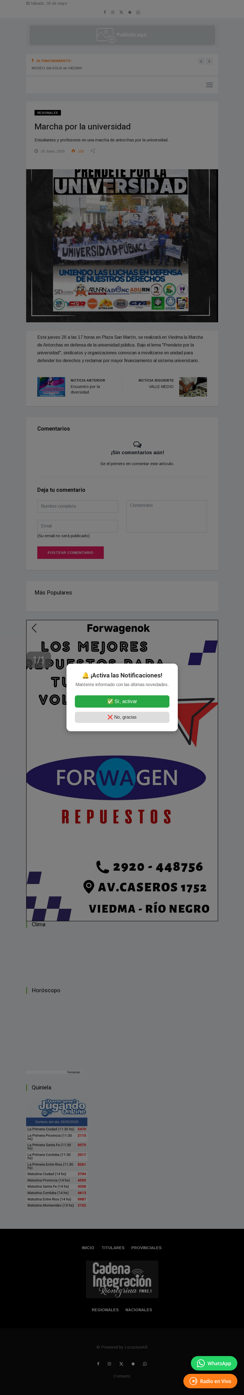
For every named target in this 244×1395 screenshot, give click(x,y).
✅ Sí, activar (122, 701)
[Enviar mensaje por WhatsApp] (214, 1363)
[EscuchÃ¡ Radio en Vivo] (210, 1381)
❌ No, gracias (122, 717)
